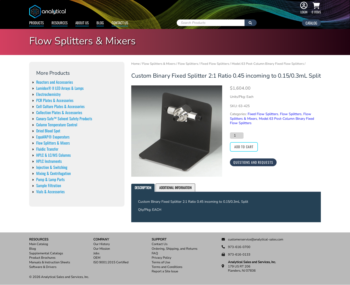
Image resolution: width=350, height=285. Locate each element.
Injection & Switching (51, 167)
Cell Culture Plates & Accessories (60, 106)
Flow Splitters (188, 64)
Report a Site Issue (165, 271)
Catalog (311, 23)
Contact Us (120, 22)
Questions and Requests (253, 162)
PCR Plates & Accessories (54, 100)
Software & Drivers (42, 267)
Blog (100, 22)
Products (36, 22)
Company (101, 240)
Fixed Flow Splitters (215, 64)
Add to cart (244, 146)
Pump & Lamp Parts (50, 179)
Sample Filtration (48, 185)
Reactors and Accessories (54, 82)
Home (135, 64)
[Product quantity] (237, 135)
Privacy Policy (161, 258)
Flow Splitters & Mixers (53, 143)
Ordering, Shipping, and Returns (174, 249)
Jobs (96, 253)
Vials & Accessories (50, 191)
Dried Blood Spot (48, 131)
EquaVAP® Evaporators (53, 137)
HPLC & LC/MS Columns (53, 155)
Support (159, 240)
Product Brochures (42, 258)
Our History (101, 244)
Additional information (175, 187)
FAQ (155, 253)
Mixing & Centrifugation (53, 173)
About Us (82, 22)
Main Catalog (38, 244)
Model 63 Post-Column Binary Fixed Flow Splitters (268, 64)
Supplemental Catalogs (46, 253)
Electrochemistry (48, 94)
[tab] (143, 188)
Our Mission (101, 249)
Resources (60, 22)
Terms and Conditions (167, 267)
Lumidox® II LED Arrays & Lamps (60, 88)
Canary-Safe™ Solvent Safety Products (64, 118)
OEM (96, 258)
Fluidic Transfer (47, 149)
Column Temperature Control (56, 125)
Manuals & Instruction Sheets (49, 262)
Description (143, 187)
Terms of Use (161, 262)
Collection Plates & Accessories (59, 112)
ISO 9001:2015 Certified (111, 262)
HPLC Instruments (49, 161)
